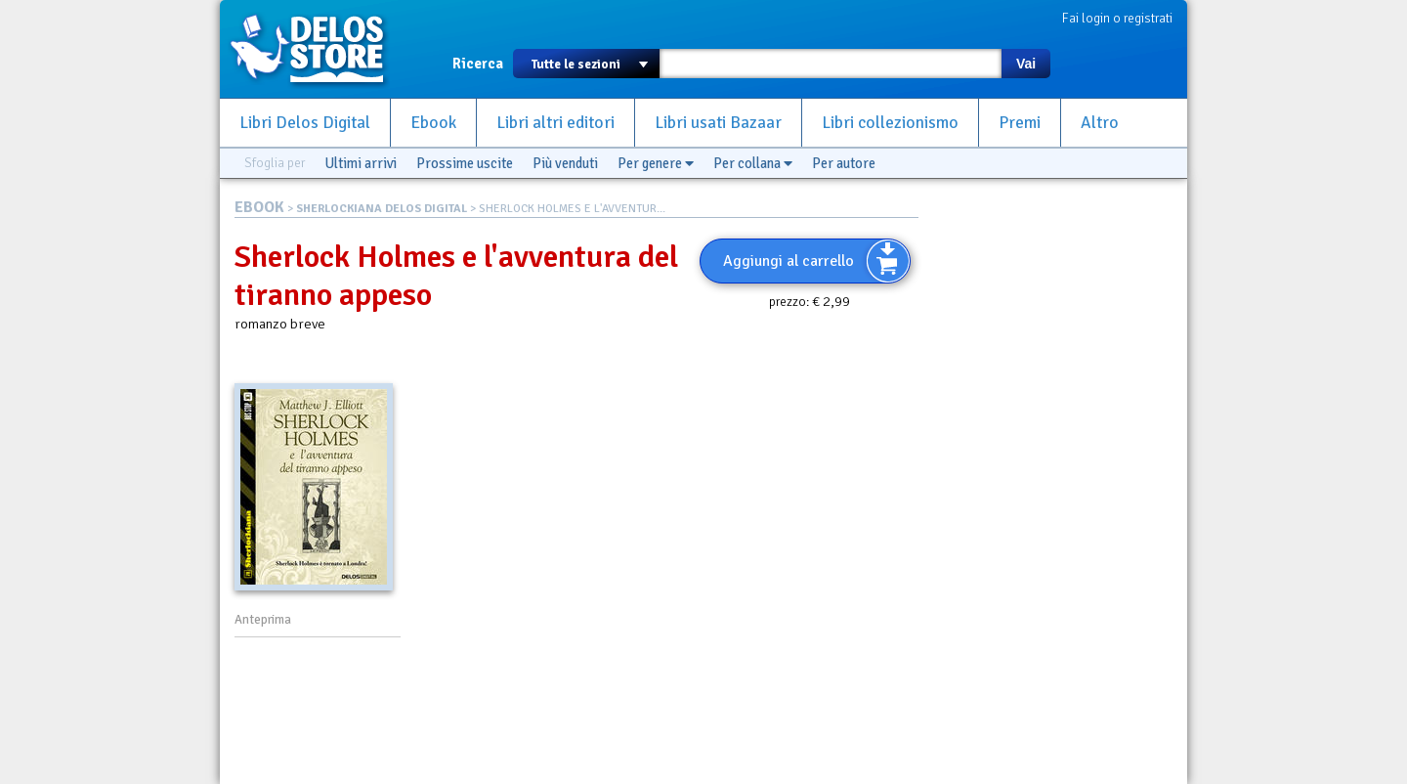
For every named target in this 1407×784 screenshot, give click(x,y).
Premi (1020, 122)
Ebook (433, 122)
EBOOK (259, 207)
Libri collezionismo (890, 122)
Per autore (843, 163)
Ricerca (477, 63)
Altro (1100, 122)
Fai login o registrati (1117, 18)
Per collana (752, 163)
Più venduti (565, 163)
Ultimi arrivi (360, 163)
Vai (1026, 63)
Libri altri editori (555, 122)
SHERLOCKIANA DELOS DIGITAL (381, 208)
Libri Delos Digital (304, 122)
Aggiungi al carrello (788, 261)
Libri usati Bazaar (718, 122)
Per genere (656, 163)
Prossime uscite (464, 163)
